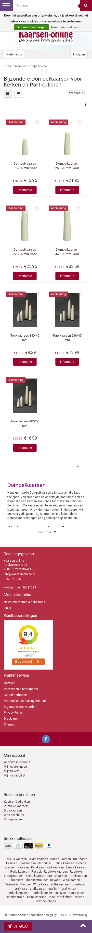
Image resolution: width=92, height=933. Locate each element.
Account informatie (17, 762)
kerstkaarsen (15, 897)
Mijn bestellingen (15, 766)
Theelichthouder (37, 880)
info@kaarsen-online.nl (19, 574)
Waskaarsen (71, 880)
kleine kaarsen (36, 897)
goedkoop (78, 884)
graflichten (69, 888)
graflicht (53, 888)
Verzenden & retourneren (21, 689)
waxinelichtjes (46, 901)
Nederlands (14, 54)
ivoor (63, 893)
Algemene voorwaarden (20, 706)
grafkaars (20, 888)
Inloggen (79, 54)
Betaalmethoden (15, 695)
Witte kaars (41, 884)
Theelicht (17, 880)
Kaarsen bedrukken (17, 801)
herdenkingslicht (18, 893)
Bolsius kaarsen (16, 859)
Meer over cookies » (65, 27)
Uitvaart (55, 880)
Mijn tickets (12, 771)
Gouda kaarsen (63, 863)
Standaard (76, 93)
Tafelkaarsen (78, 876)
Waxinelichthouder (18, 884)
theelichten (64, 897)
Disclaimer (11, 718)
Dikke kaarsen (38, 859)
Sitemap (9, 724)
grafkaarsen (38, 888)
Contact (9, 683)
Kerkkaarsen (55, 867)
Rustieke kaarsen (16, 806)
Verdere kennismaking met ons (25, 701)
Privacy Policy (13, 712)
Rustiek (36, 871)
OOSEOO (63, 915)
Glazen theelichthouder (35, 863)
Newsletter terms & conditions (24, 602)
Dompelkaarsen (38, 66)
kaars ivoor (76, 893)
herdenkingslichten (45, 893)
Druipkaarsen (13, 810)
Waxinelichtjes (14, 815)
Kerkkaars (38, 867)
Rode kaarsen (19, 871)
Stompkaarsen (14, 819)
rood (52, 897)
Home (8, 66)
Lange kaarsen (76, 867)
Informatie (25, 190)
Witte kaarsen (60, 884)
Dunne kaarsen (60, 859)
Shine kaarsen (35, 876)
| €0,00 (18, 926)
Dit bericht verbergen (31, 27)
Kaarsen (19, 66)
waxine (79, 897)
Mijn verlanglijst (14, 775)
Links (7, 608)
